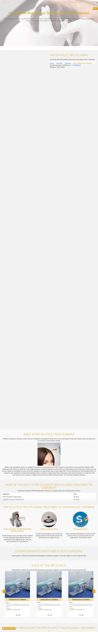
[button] (93, 591)
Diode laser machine (16, 609)
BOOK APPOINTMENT (9, 628)
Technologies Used (76, 2)
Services (48, 2)
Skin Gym (87, 2)
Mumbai (59, 63)
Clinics (65, 2)
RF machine (10, 609)
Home (52, 63)
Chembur (68, 63)
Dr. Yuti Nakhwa (75, 65)
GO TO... (95, 8)
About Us (94, 2)
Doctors (57, 2)
